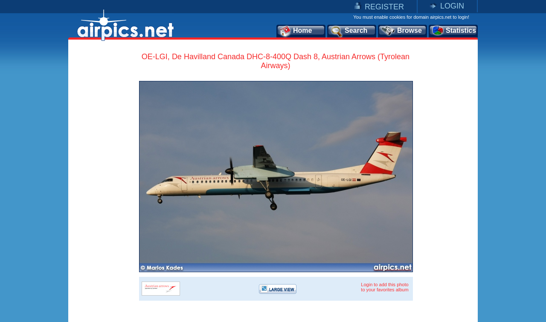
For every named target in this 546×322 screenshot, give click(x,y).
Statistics (453, 31)
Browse (401, 31)
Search (348, 31)
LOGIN (452, 6)
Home (295, 31)
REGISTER (384, 7)
